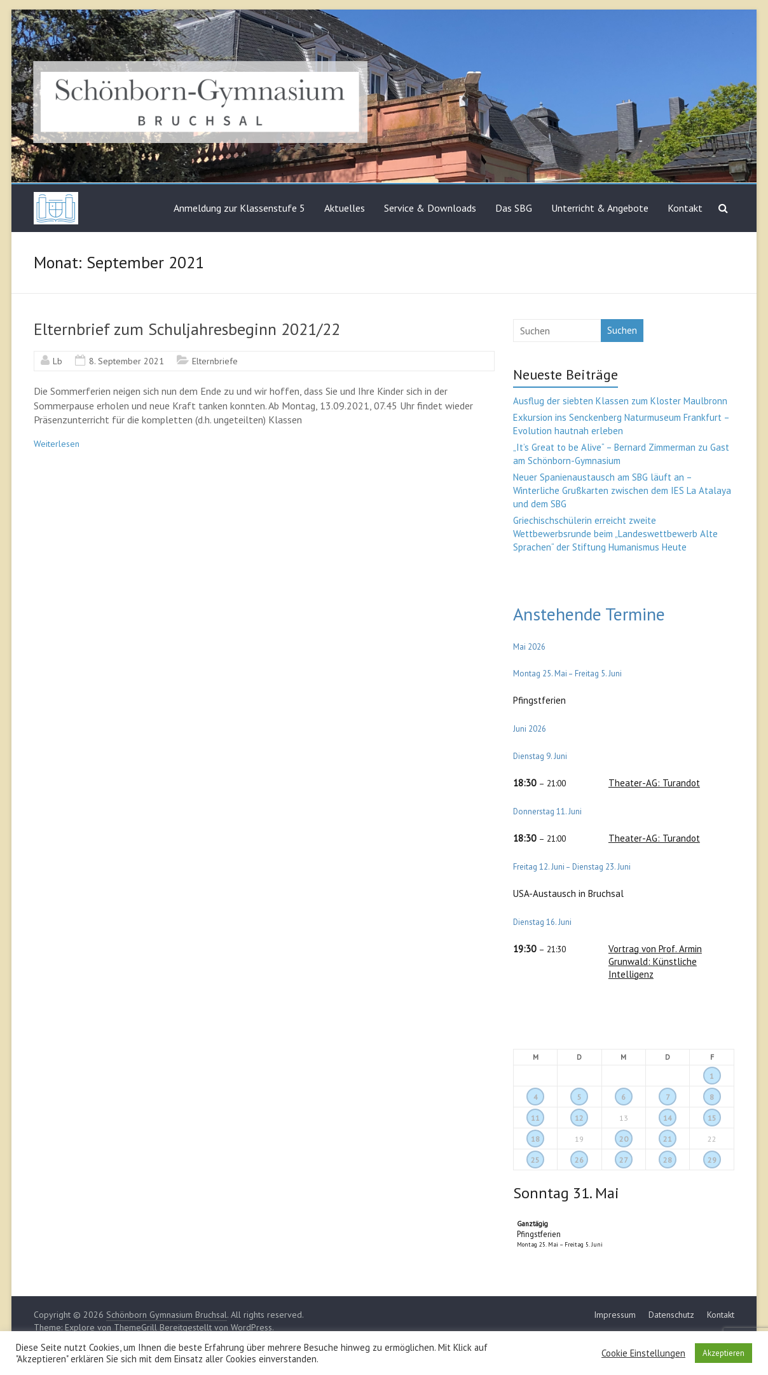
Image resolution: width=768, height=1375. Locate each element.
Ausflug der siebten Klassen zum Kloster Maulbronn (620, 401)
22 (712, 1139)
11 (535, 1118)
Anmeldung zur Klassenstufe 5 (239, 208)
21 (667, 1139)
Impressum (615, 1314)
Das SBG (513, 208)
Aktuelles (344, 208)
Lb (57, 361)
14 (667, 1118)
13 (623, 1118)
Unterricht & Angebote (599, 208)
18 (535, 1139)
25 (535, 1160)
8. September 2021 (126, 361)
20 (623, 1139)
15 (712, 1118)
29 (712, 1160)
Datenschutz (671, 1314)
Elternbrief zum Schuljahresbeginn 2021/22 (187, 328)
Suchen (622, 330)
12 (579, 1118)
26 (579, 1160)
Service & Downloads (430, 208)
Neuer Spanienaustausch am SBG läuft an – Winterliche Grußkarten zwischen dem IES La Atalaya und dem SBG (622, 490)
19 (579, 1139)
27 (623, 1160)
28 (667, 1160)
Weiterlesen (56, 443)
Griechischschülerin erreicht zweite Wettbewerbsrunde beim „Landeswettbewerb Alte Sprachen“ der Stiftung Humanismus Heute (615, 533)
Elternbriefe (215, 361)
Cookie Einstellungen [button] (643, 1353)
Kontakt (685, 208)
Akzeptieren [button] (723, 1353)
